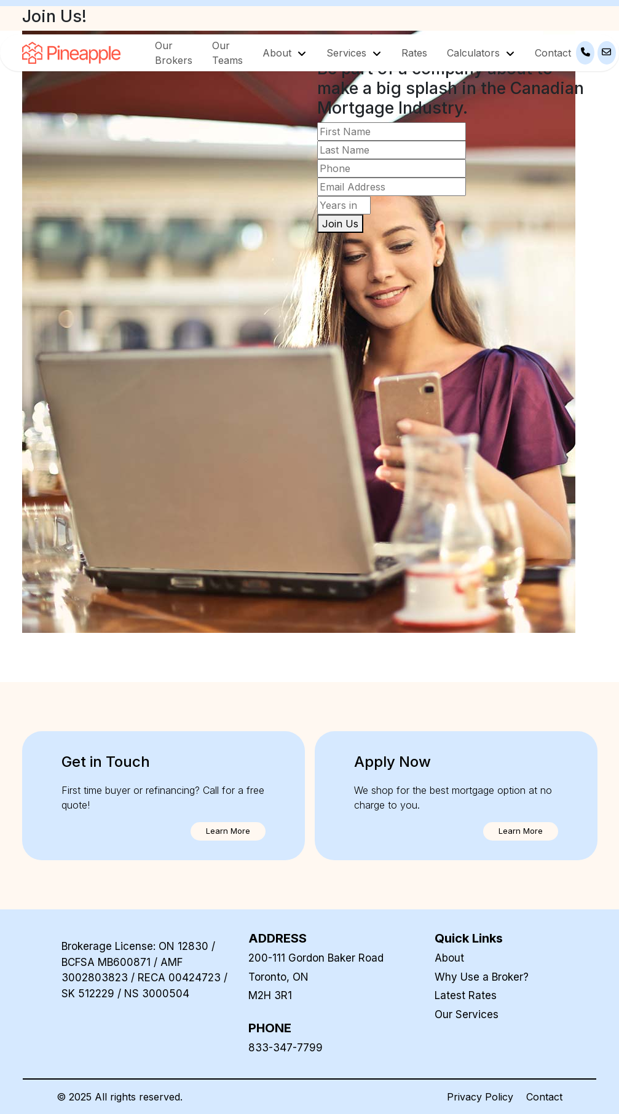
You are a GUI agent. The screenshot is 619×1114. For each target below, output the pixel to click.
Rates (414, 53)
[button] (228, 831)
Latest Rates (466, 995)
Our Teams (227, 52)
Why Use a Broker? (482, 977)
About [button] (278, 53)
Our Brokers (173, 52)
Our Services (467, 1014)
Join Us (340, 224)
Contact (553, 53)
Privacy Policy (480, 1097)
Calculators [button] (475, 53)
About (449, 958)
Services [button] (347, 53)
